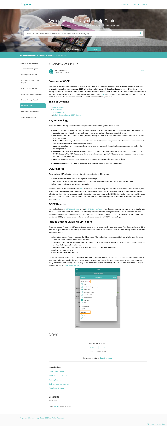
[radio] (92, 347)
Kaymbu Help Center (28, 55)
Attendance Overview (56, 388)
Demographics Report (29, 75)
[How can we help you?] (83, 33)
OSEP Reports (58, 112)
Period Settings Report (29, 100)
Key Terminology (59, 107)
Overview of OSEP (28, 106)
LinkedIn (56, 334)
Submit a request (106, 358)
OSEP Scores (58, 110)
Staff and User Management (59, 384)
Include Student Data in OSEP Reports (67, 115)
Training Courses (55, 380)
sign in (56, 406)
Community (125, 4)
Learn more (94, 49)
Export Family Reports (29, 88)
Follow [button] (142, 70)
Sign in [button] (144, 4)
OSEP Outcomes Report (30, 111)
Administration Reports (57, 55)
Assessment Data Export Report (30, 81)
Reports (42, 55)
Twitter (53, 334)
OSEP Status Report (28, 117)
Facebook (50, 334)
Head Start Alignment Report (31, 94)
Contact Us (135, 4)
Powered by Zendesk (157, 424)
